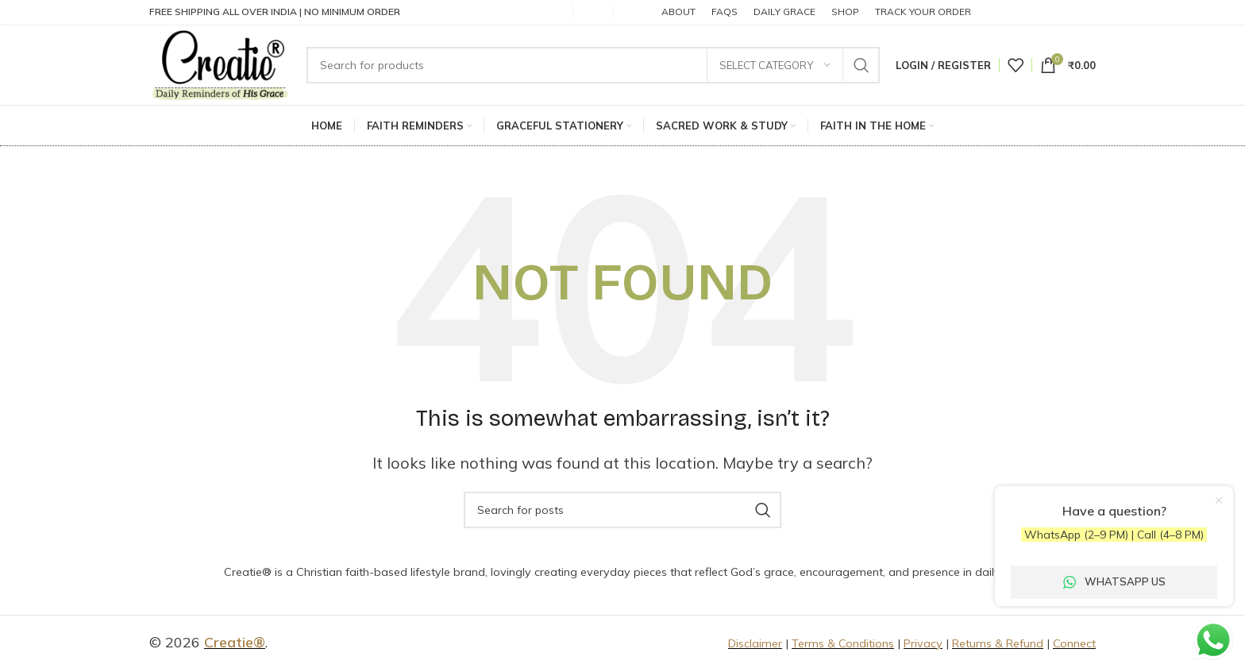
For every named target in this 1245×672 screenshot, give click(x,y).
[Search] (595, 66)
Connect (1074, 645)
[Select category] (775, 66)
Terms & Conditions (843, 645)
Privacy (923, 645)
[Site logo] (222, 65)
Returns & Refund (997, 645)
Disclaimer (755, 645)
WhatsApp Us (1114, 582)
